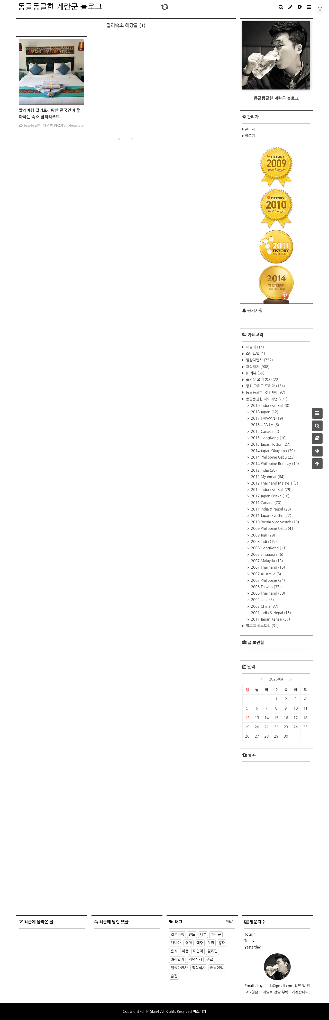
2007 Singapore (267, 554)
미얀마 (198, 951)
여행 (185, 951)
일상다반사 (259, 360)
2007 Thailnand (267, 567)
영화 (188, 943)
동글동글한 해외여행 (266, 399)
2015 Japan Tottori (270, 444)
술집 (174, 976)
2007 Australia (265, 574)
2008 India (263, 541)
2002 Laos (262, 600)
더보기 (230, 921)
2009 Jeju (262, 535)
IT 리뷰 (254, 373)
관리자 (250, 129)
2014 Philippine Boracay (274, 464)
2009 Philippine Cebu (272, 528)
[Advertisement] (276, 879)
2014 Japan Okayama (272, 451)
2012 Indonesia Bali (271, 489)
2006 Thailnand (267, 593)
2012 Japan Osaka (270, 496)
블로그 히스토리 (262, 626)
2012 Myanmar (267, 477)
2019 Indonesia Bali (269, 405)
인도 (192, 934)
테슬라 (254, 347)
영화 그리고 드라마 (265, 386)
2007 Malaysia (266, 561)
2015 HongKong (268, 438)
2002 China (264, 606)
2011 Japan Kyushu (270, 515)
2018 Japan (264, 412)
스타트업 (255, 353)
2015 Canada (264, 431)
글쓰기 (250, 136)
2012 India (263, 470)
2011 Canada (265, 503)
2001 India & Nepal (270, 613)
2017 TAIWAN (266, 418)
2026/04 (276, 679)
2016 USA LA (264, 425)
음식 (174, 951)
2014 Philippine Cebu (272, 457)
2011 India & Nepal (270, 509)
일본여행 (177, 934)
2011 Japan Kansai (270, 619)
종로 (209, 959)
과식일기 (257, 367)
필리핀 (212, 951)
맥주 (199, 943)
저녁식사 (195, 959)
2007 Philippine (267, 580)
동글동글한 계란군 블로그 (60, 7)
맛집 (210, 943)
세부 (203, 934)
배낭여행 (216, 968)
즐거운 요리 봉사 (262, 379)
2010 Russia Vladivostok (274, 522)
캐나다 (176, 943)
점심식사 (199, 968)
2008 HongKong (268, 548)
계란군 (216, 934)
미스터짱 (199, 1011)
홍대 (221, 943)
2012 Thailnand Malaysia (274, 483)
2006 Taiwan (265, 587)
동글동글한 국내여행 (265, 392)
